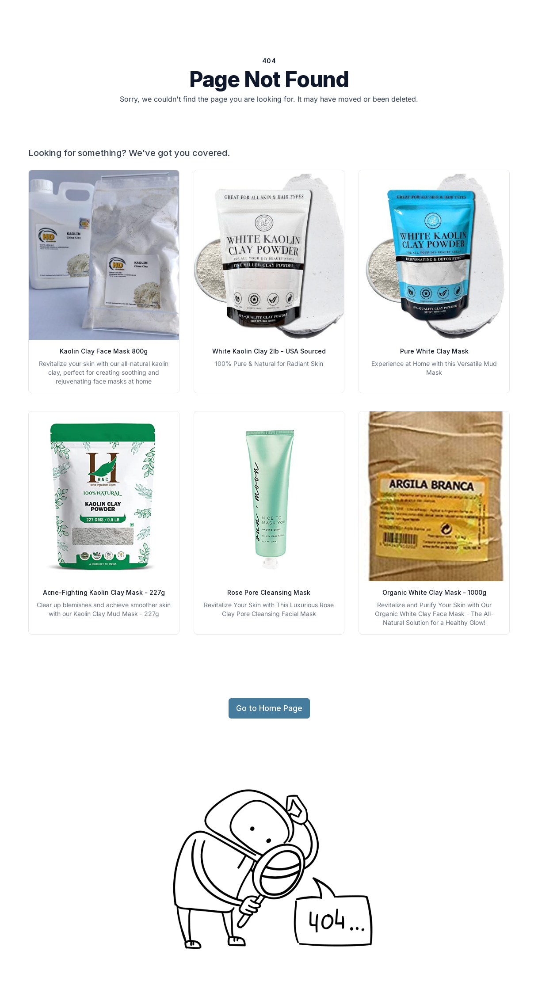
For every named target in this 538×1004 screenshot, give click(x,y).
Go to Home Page (269, 708)
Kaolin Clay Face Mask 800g (104, 351)
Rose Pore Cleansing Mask (268, 592)
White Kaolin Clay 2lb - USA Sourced (269, 351)
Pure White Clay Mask (434, 351)
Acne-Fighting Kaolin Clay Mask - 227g (104, 592)
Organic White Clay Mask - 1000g (434, 592)
